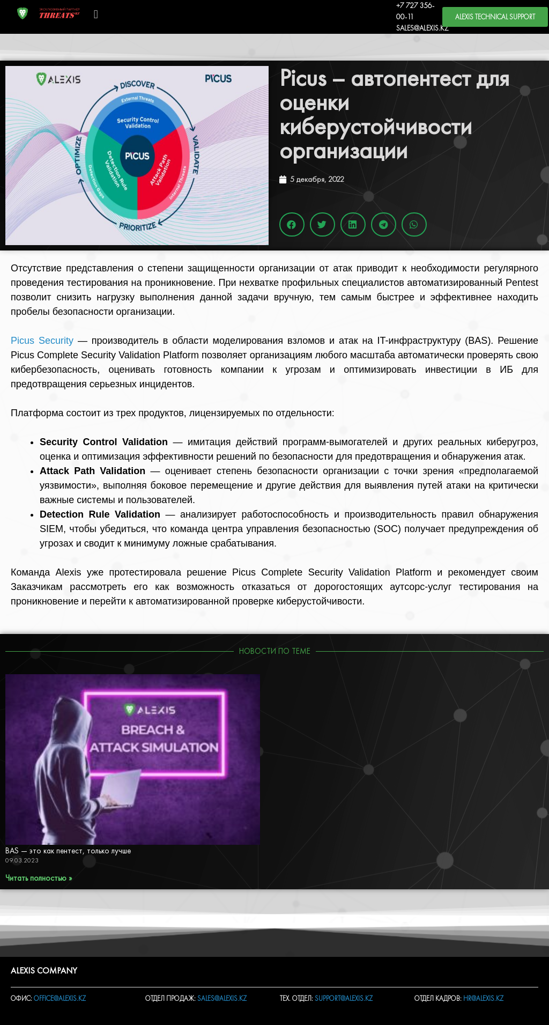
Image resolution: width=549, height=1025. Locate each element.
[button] (96, 14)
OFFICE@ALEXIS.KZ (60, 998)
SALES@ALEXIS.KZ (422, 28)
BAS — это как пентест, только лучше (69, 850)
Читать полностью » (38, 878)
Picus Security (42, 340)
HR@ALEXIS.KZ (483, 998)
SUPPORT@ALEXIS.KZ (344, 998)
